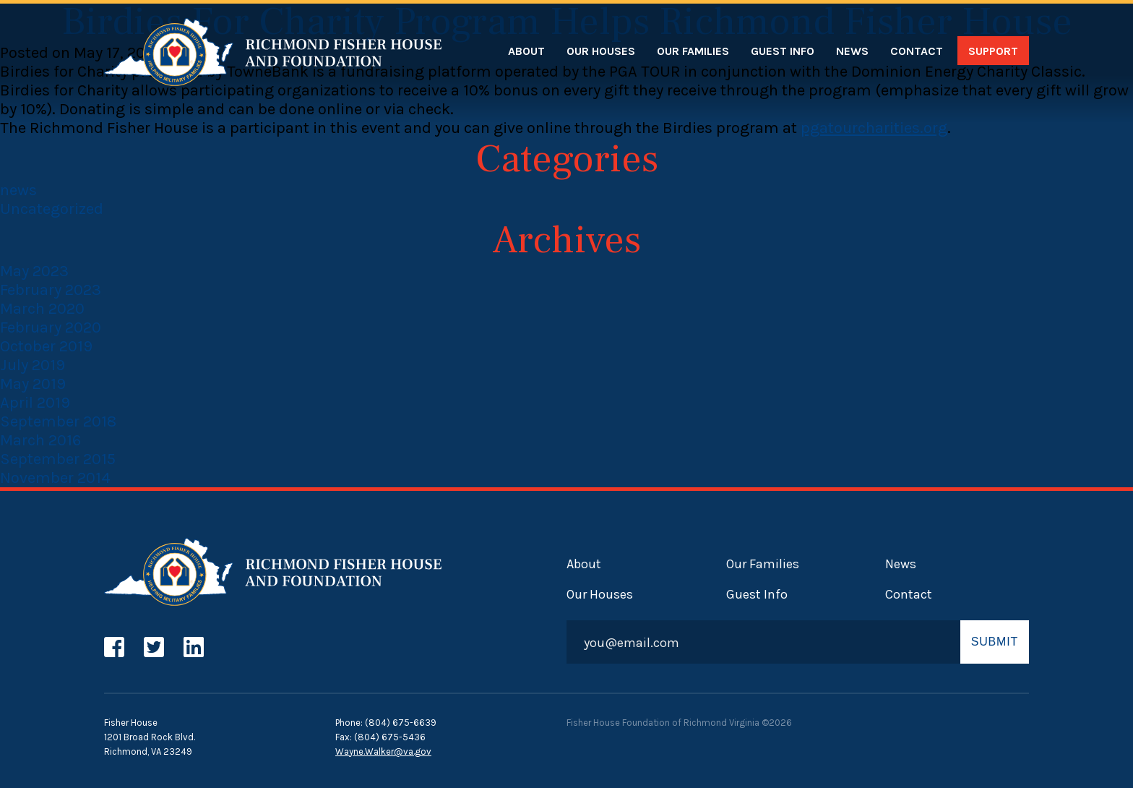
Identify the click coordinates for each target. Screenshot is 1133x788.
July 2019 (32, 365)
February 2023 (50, 289)
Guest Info (782, 51)
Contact (916, 51)
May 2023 (34, 271)
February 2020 (50, 327)
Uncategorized (51, 209)
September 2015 (58, 459)
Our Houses (600, 51)
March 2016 (40, 440)
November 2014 (55, 477)
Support (993, 51)
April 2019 (35, 402)
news (18, 190)
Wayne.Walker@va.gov (383, 751)
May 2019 (33, 383)
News (852, 51)
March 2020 (42, 308)
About (526, 51)
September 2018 (58, 421)
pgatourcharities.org (874, 128)
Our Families (693, 51)
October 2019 (46, 346)
